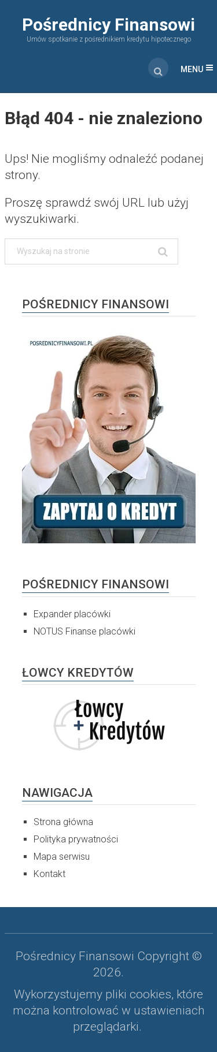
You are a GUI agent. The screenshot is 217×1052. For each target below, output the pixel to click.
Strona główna (63, 821)
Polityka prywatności (76, 839)
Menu (192, 69)
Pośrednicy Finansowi (108, 24)
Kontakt (49, 873)
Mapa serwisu (62, 856)
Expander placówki (72, 614)
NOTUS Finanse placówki (84, 631)
